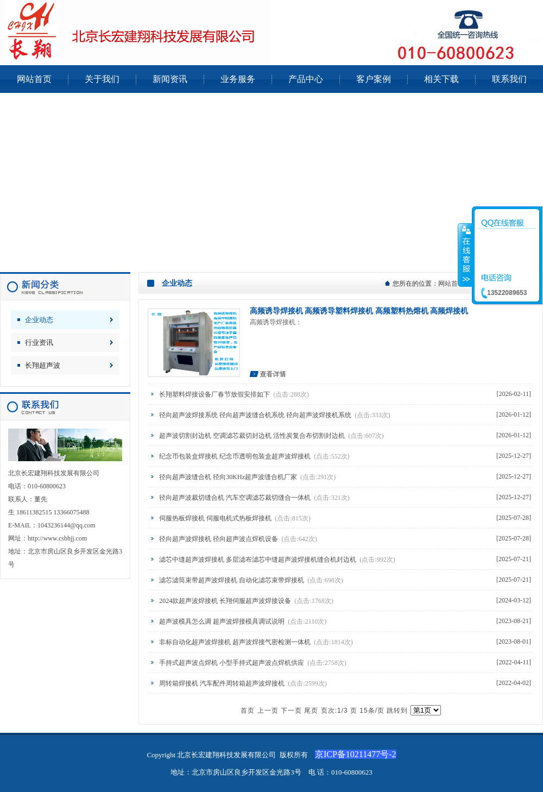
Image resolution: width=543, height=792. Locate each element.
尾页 (311, 710)
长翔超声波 (42, 365)
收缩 (465, 255)
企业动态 (39, 320)
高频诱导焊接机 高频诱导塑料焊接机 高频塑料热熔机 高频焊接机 (359, 311)
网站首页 (451, 283)
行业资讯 (39, 342)
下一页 (291, 710)
